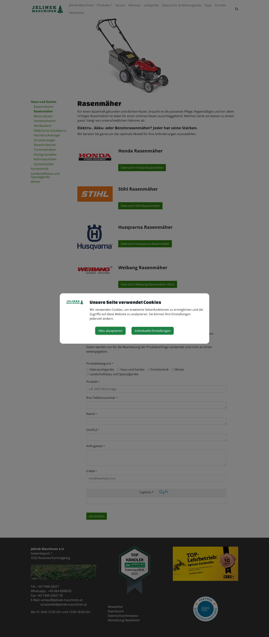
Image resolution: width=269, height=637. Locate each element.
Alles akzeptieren (110, 331)
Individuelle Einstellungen (153, 331)
